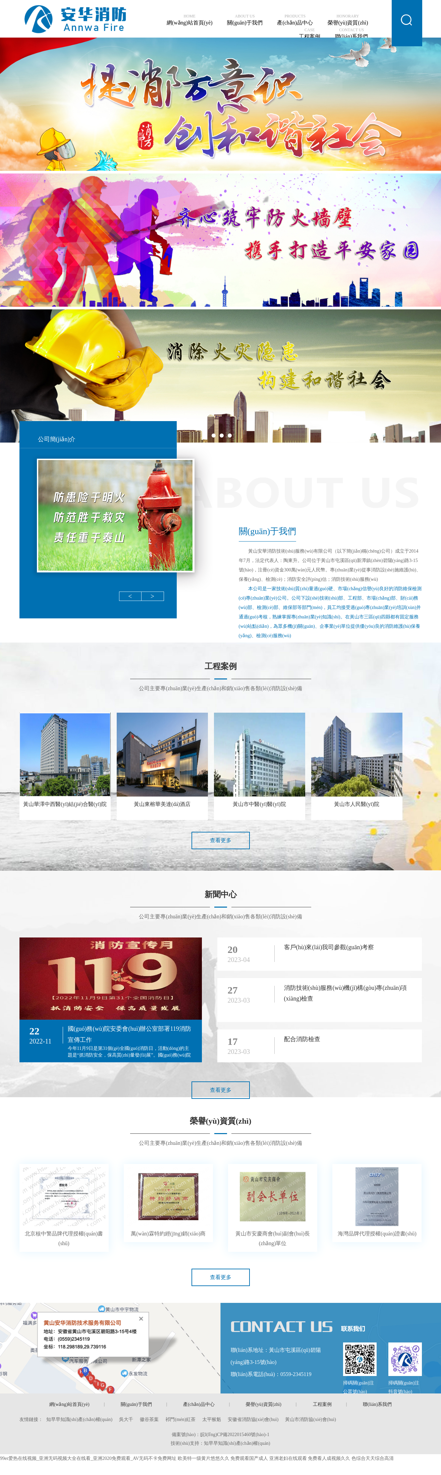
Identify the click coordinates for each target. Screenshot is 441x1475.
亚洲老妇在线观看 (288, 1458)
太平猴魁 (211, 1419)
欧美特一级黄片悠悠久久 (203, 1458)
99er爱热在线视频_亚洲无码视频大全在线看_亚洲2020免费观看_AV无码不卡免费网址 (88, 1458)
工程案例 (309, 33)
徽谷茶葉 (149, 1419)
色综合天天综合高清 (372, 1458)
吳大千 (126, 1419)
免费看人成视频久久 (329, 1458)
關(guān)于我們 (245, 20)
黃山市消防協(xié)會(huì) (310, 1419)
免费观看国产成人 (249, 1458)
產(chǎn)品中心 (295, 20)
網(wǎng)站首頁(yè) (190, 20)
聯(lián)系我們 (351, 33)
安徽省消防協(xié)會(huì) (253, 1419)
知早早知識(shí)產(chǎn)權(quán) (79, 1419)
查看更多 (220, 840)
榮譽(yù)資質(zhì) (348, 20)
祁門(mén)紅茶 (180, 1419)
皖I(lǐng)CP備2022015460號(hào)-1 (234, 1434)
